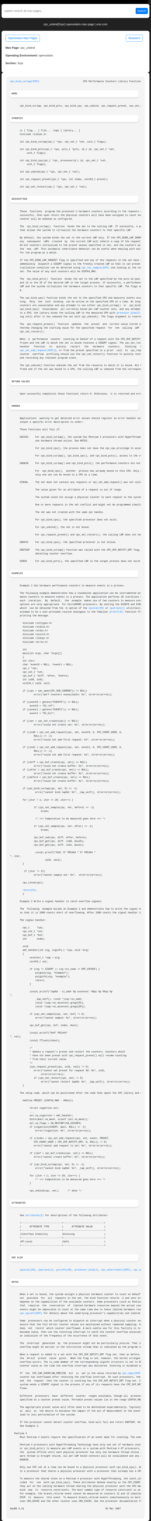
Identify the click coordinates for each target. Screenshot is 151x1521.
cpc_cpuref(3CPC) (31, 1313)
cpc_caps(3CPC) (132, 1373)
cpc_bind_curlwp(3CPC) (25, 81)
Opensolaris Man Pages (22, 38)
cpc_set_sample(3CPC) (96, 267)
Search (141, 10)
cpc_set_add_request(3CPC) (37, 350)
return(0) (29, 890)
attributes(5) (34, 1215)
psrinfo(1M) (64, 1270)
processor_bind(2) (128, 313)
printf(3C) (116, 612)
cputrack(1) (117, 608)
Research (134, 38)
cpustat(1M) (96, 608)
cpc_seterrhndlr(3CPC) (116, 1270)
